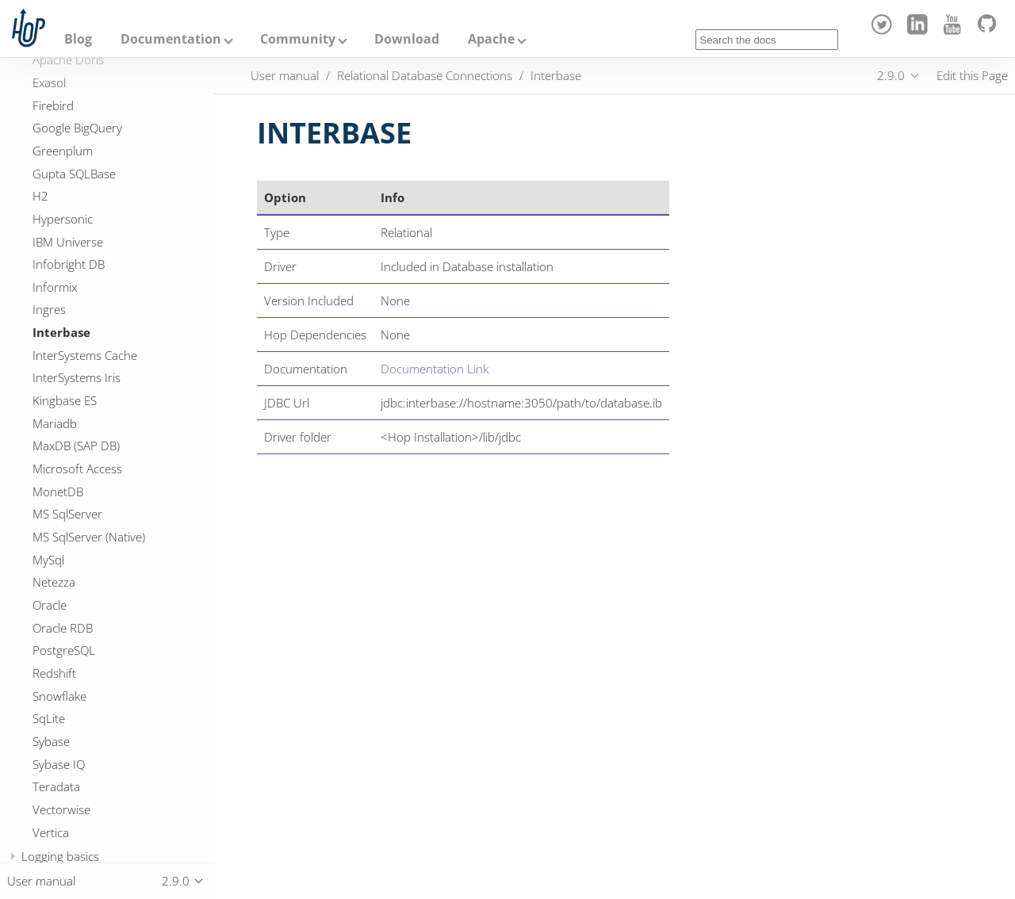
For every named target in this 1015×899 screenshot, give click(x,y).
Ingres (49, 309)
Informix (55, 287)
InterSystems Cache (85, 355)
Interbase (61, 332)
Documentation (171, 39)
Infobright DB (69, 264)
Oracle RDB (63, 628)
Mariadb (55, 423)
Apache (491, 39)
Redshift (54, 673)
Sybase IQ (59, 764)
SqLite (49, 718)
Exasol (49, 82)
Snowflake (59, 696)
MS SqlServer (67, 513)
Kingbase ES (65, 400)
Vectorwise (61, 809)
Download (406, 39)
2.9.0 (891, 75)
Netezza (54, 582)
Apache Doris (68, 59)
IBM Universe (68, 242)
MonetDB (58, 491)
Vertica (51, 832)
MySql (48, 559)
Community (297, 39)
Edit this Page (972, 75)
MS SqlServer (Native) (89, 536)
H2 (40, 196)
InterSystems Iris (77, 377)
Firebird (53, 105)
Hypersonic (63, 219)
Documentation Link (434, 369)
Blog (78, 39)
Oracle (50, 605)
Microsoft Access (77, 468)
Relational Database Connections (424, 75)
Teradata (56, 786)
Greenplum (63, 150)
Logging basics (60, 856)
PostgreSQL (64, 650)
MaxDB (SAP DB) (76, 445)
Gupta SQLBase (74, 173)
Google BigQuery (77, 127)
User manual (285, 75)
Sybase (51, 741)
